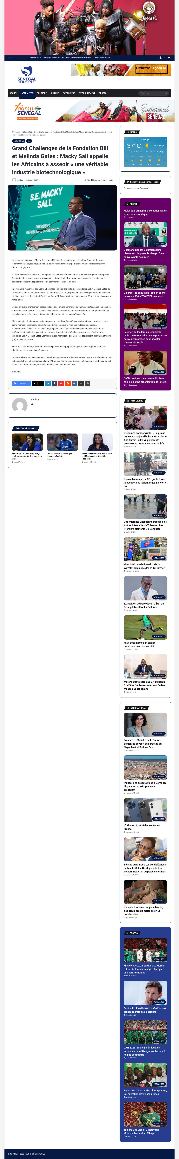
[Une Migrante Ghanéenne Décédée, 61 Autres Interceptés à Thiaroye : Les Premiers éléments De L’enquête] (145, 506)
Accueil (16, 132)
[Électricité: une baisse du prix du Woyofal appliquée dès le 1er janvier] (145, 549)
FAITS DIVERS (69, 93)
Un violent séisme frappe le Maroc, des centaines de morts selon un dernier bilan (143, 911)
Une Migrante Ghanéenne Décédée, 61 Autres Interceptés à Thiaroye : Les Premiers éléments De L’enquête (145, 525)
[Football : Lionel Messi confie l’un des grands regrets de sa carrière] (145, 993)
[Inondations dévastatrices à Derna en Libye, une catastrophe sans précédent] (145, 767)
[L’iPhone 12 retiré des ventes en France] (145, 810)
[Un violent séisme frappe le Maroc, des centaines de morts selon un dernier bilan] (145, 892)
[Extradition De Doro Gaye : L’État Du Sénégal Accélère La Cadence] (145, 588)
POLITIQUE (42, 93)
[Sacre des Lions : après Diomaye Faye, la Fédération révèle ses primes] (145, 1075)
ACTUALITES (27, 93)
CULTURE (54, 93)
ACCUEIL (13, 93)
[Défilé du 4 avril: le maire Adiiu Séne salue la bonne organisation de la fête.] (145, 363)
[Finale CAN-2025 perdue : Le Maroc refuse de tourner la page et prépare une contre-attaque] (145, 950)
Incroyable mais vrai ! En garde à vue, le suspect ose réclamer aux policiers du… (145, 483)
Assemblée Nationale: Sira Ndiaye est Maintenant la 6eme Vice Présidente (97, 456)
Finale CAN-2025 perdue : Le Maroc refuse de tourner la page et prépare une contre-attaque (144, 969)
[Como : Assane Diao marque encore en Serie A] (62, 442)
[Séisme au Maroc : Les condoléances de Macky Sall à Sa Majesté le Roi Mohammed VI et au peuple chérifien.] (145, 849)
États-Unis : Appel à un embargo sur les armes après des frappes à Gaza (27, 456)
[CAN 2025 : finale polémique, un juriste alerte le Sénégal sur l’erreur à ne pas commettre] (145, 1032)
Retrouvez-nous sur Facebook (136, 188)
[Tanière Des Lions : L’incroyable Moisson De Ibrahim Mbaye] (145, 1114)
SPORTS (102, 93)
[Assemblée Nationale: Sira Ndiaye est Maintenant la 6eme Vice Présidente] (97, 442)
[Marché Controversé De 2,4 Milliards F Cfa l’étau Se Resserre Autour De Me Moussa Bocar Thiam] (145, 666)
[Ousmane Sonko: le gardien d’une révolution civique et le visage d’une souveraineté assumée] (145, 234)
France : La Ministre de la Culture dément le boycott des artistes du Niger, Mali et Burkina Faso (143, 744)
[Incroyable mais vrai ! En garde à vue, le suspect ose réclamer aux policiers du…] (145, 464)
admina (20, 180)
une (29, 141)
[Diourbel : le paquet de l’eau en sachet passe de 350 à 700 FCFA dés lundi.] (145, 277)
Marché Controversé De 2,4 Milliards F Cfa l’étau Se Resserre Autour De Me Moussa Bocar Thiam (145, 685)
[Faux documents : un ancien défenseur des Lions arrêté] (145, 627)
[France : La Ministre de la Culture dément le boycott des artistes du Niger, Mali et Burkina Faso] (145, 725)
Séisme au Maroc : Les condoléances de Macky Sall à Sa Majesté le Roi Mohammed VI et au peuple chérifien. (145, 868)
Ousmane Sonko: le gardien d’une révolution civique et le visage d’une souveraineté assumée (80, 58)
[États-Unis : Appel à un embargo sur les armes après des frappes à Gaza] (27, 442)
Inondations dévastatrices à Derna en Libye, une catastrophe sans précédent (145, 786)
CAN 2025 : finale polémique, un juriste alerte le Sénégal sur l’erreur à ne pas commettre (144, 1051)
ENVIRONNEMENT (87, 93)
